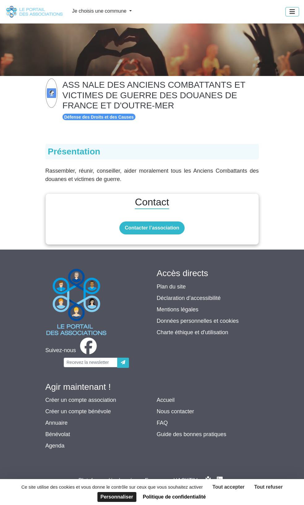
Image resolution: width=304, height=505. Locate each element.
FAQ (162, 423)
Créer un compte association (80, 400)
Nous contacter (175, 411)
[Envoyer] (123, 363)
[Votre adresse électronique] (91, 362)
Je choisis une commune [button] (100, 11)
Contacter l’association (152, 227)
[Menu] (292, 11)
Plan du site (171, 287)
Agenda (55, 446)
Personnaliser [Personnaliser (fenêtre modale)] (117, 496)
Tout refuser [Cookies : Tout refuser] (268, 487)
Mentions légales (178, 309)
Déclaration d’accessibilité (189, 298)
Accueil (166, 400)
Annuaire (56, 423)
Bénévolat (57, 434)
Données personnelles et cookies (198, 321)
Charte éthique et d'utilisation (193, 332)
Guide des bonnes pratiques (191, 434)
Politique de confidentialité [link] (174, 496)
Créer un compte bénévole (78, 411)
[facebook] (72, 350)
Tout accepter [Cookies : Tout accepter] (228, 487)
